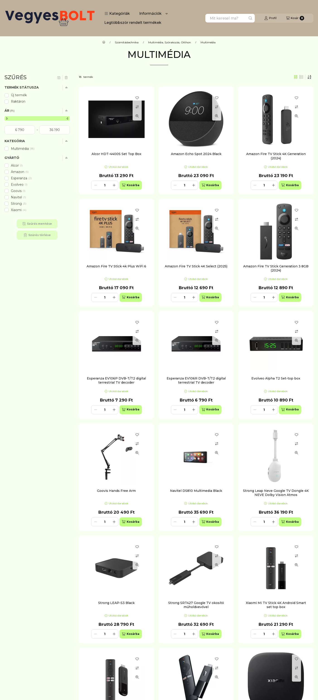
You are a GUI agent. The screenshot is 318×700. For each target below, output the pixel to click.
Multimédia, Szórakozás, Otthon (169, 42)
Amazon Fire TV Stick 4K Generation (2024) (276, 156)
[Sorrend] (309, 77)
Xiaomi (18, 210)
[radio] (301, 77)
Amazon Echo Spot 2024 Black (196, 154)
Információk (150, 13)
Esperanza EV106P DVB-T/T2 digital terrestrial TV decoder (116, 380)
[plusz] (114, 185)
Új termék (19, 95)
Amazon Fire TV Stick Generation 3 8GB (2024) (275, 268)
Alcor (17, 165)
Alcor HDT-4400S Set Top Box (116, 154)
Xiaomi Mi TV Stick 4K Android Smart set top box (276, 605)
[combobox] (230, 18)
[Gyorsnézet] (137, 116)
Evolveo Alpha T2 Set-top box (275, 378)
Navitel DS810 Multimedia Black (196, 491)
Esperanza (21, 178)
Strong (18, 204)
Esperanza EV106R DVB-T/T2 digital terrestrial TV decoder (196, 380)
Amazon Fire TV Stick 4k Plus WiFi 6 (116, 266)
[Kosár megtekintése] (295, 18)
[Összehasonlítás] (137, 106)
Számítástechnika (126, 42)
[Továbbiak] (166, 13)
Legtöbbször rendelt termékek (132, 22)
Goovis (18, 191)
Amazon (20, 172)
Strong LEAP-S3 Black (116, 603)
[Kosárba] (130, 185)
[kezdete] (20, 129)
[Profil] (270, 18)
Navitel (19, 197)
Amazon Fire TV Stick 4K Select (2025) (196, 266)
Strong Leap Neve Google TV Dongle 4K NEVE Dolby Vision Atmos (276, 493)
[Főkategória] (103, 42)
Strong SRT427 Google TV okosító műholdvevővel (196, 605)
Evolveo (19, 184)
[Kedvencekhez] (137, 97)
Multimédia (22, 149)
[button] (117, 13)
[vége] (54, 129)
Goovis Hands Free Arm (116, 491)
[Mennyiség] (105, 185)
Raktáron (18, 101)
